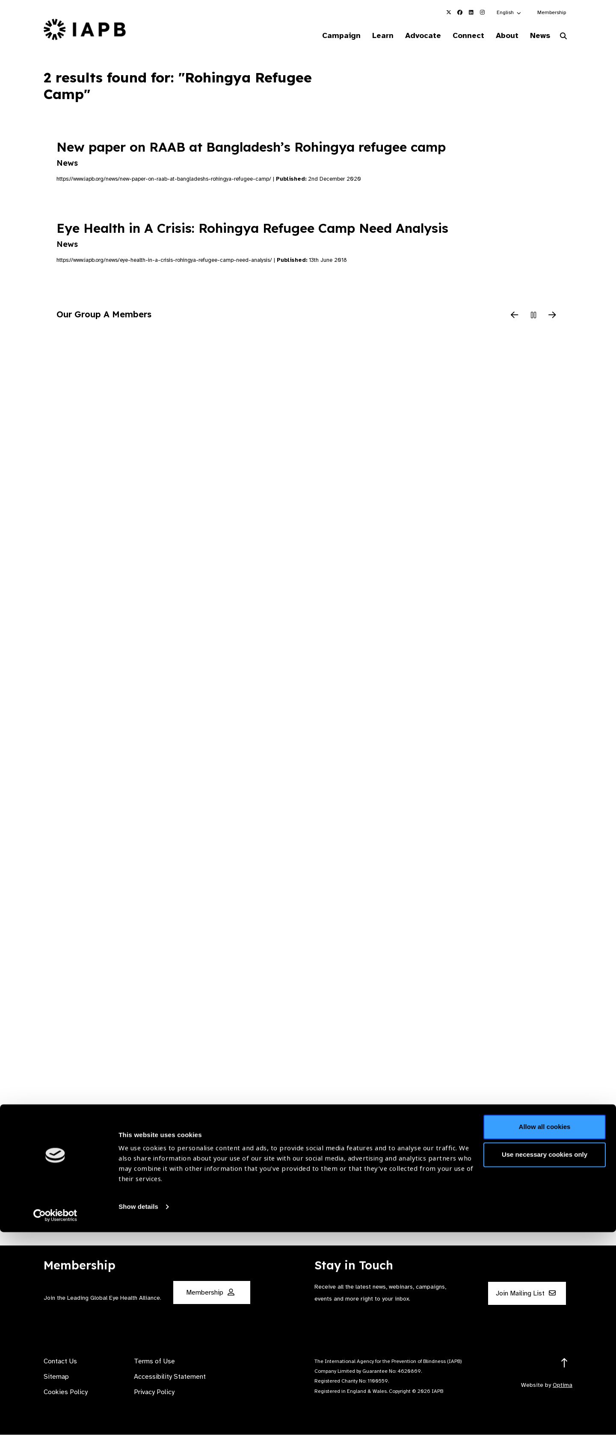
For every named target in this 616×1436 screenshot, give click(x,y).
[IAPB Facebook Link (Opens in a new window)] (460, 12)
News (537, 36)
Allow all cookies (545, 1330)
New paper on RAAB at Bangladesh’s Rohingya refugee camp (251, 154)
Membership (551, 12)
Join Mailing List (526, 1294)
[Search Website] (563, 37)
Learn (368, 36)
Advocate (411, 36)
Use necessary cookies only (544, 1358)
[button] (509, 12)
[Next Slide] (552, 317)
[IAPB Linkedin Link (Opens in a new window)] (471, 12)
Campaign (323, 36)
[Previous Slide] (514, 317)
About (501, 36)
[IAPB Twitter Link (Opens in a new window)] (449, 12)
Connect (459, 36)
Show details (138, 1410)
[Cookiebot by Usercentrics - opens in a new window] (55, 1419)
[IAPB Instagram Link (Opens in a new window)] (482, 12)
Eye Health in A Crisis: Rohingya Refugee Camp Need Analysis (252, 235)
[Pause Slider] (533, 317)
